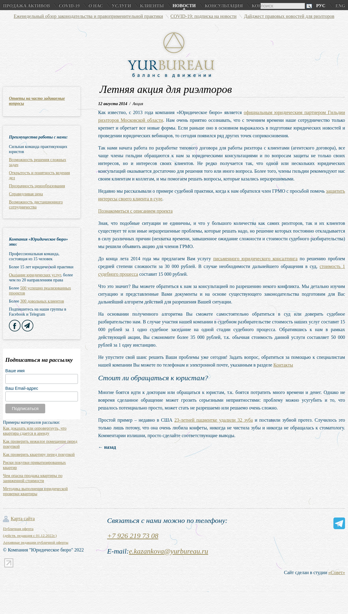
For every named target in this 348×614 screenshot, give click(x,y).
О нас (95, 5)
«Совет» (336, 572)
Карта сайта (23, 518)
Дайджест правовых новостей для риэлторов (289, 16)
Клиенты (152, 5)
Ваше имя (15, 370)
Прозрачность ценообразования (37, 186)
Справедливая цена (26, 194)
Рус (320, 5)
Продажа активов (26, 5)
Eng (340, 5)
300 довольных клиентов (42, 301)
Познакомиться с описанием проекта (135, 211)
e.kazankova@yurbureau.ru (168, 551)
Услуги (121, 5)
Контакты (283, 364)
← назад (107, 447)
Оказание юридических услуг (35, 275)
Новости (184, 5)
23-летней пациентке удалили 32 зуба (213, 420)
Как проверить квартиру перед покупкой (39, 454)
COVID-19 (69, 5)
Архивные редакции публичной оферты (35, 542)
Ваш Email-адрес (21, 388)
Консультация (224, 5)
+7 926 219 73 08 (132, 536)
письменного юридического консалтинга (255, 258)
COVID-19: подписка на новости (203, 16)
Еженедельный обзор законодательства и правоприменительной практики (88, 16)
